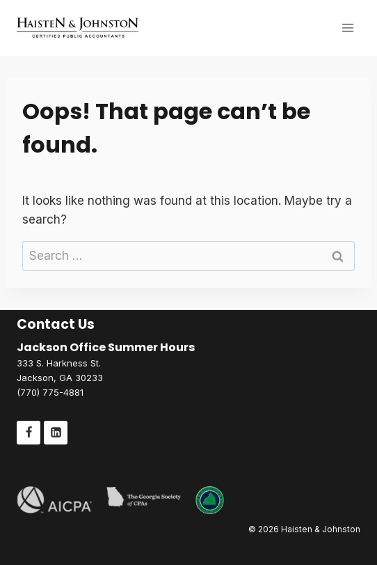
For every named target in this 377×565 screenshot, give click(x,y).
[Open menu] (347, 27)
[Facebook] (28, 432)
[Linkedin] (55, 432)
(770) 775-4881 (50, 392)
